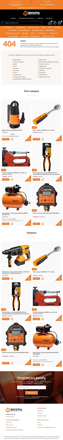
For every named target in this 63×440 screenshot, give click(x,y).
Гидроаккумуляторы (48, 36)
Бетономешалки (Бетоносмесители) (48, 62)
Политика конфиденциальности (47, 427)
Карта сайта (10, 425)
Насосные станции (33, 27)
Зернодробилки (13, 36)
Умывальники (53, 33)
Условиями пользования (30, 397)
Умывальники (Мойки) (19, 77)
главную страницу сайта (29, 55)
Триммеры (42, 70)
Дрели (44, 27)
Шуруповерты (21, 27)
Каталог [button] (13, 18)
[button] (15, 5)
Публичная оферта (12, 427)
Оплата (40, 413)
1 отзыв (12, 134)
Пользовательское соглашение (15, 430)
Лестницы (25, 33)
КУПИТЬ (6, 139)
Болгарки (57, 27)
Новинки (40, 18)
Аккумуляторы (42, 33)
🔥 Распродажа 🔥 (8, 27)
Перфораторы (50, 30)
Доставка (40, 410)
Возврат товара (42, 415)
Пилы (50, 27)
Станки (33, 33)
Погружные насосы (37, 30)
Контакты (49, 18)
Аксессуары (24, 36)
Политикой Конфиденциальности (39, 396)
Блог (39, 422)
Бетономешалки (24, 30)
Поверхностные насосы (12, 33)
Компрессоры (12, 30)
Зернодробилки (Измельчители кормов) (24, 79)
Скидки (40, 425)
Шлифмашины (35, 36)
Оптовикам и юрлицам (26, 18)
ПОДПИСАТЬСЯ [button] (31, 392)
